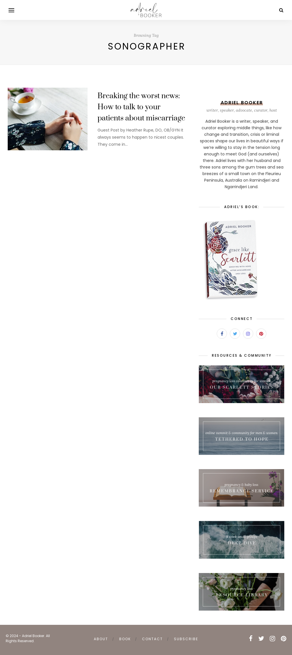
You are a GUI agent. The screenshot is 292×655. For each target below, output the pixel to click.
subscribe (186, 638)
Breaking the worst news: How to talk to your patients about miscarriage (141, 107)
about (101, 638)
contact (152, 638)
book (125, 638)
